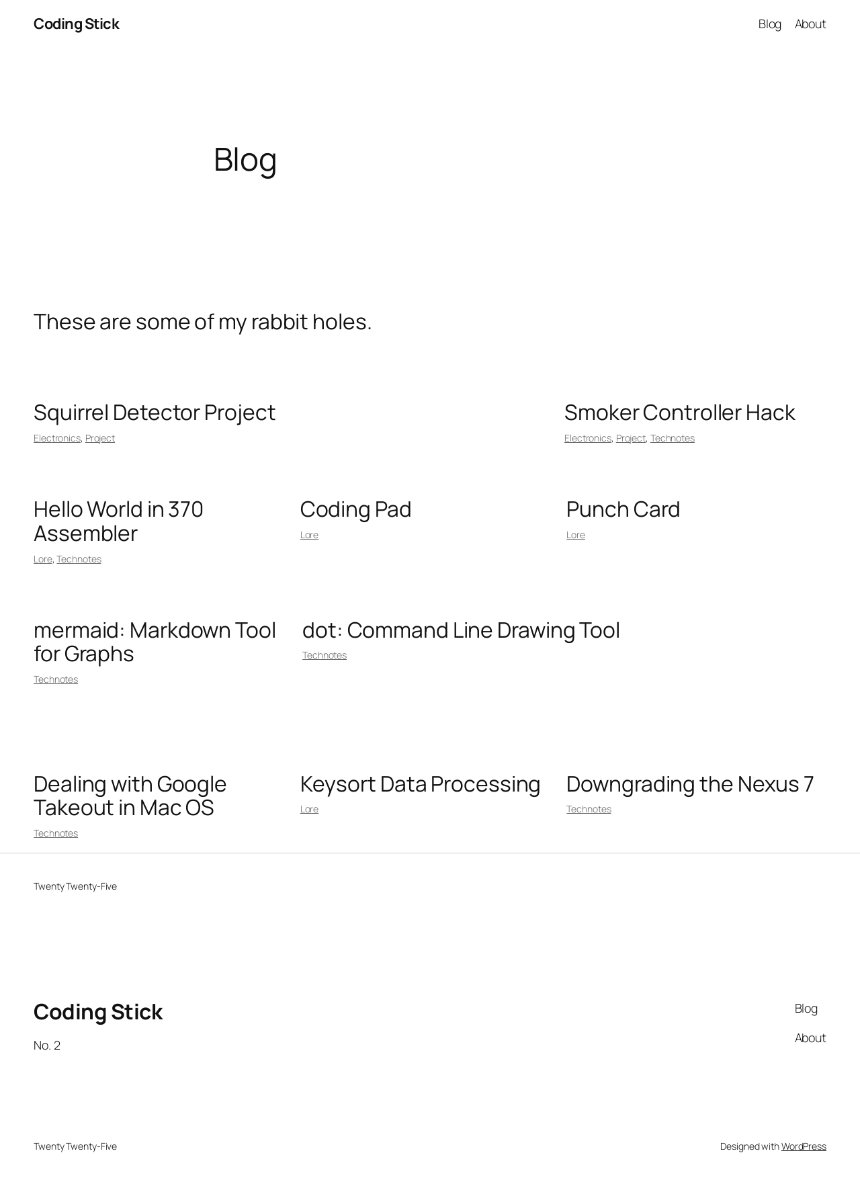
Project (100, 437)
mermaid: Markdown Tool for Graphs (155, 642)
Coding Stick (76, 23)
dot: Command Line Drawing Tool (461, 630)
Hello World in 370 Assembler (119, 521)
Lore (43, 558)
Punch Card (623, 509)
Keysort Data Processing (421, 784)
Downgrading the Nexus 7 (690, 784)
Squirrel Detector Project (155, 412)
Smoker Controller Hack (680, 412)
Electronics (57, 437)
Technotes (672, 437)
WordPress (803, 1146)
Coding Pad (356, 509)
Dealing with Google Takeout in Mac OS (130, 796)
